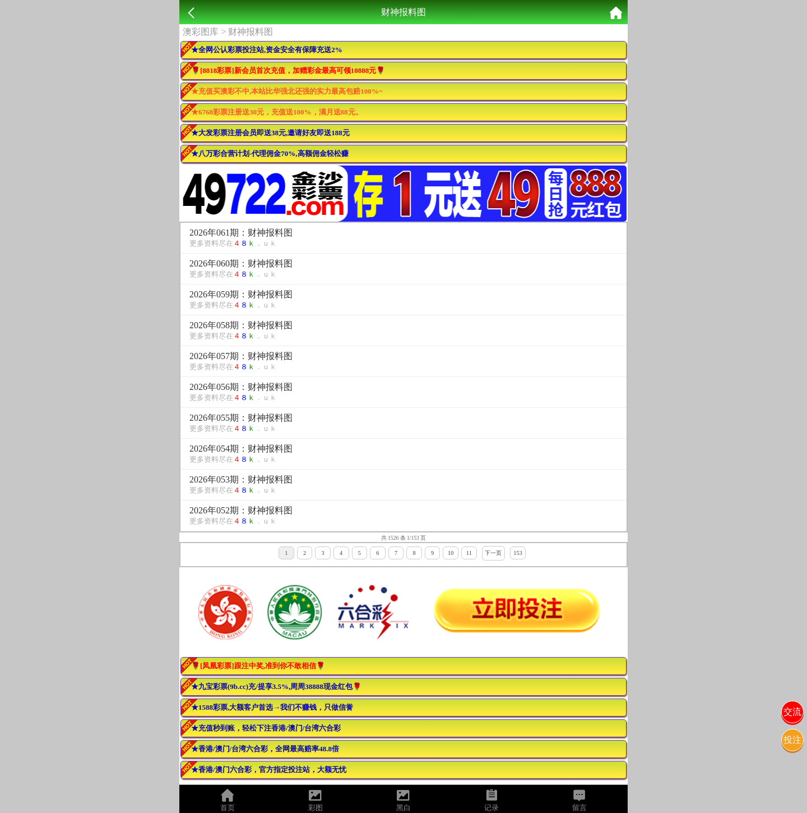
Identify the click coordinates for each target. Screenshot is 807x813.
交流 (792, 711)
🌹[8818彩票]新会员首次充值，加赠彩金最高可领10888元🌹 (288, 70)
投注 (792, 740)
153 (517, 553)
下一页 (493, 553)
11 (469, 553)
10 (450, 553)
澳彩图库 (201, 31)
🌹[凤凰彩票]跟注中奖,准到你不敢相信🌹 (258, 666)
